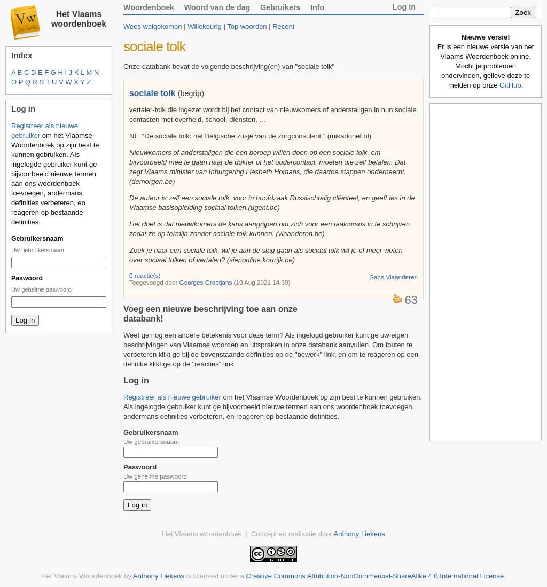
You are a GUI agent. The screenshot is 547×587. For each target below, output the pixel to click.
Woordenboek (148, 7)
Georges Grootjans (205, 282)
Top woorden (247, 26)
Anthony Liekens (359, 534)
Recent (283, 26)
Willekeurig (204, 26)
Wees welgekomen (152, 26)
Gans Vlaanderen (393, 276)
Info (317, 7)
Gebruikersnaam (37, 238)
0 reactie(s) (144, 275)
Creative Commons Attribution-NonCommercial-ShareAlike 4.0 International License (375, 576)
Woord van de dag (217, 7)
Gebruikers (280, 7)
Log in (404, 7)
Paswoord (27, 278)
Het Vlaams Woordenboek (81, 576)
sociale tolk (152, 93)
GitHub (510, 85)
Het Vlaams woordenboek (78, 19)
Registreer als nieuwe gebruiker (172, 397)
